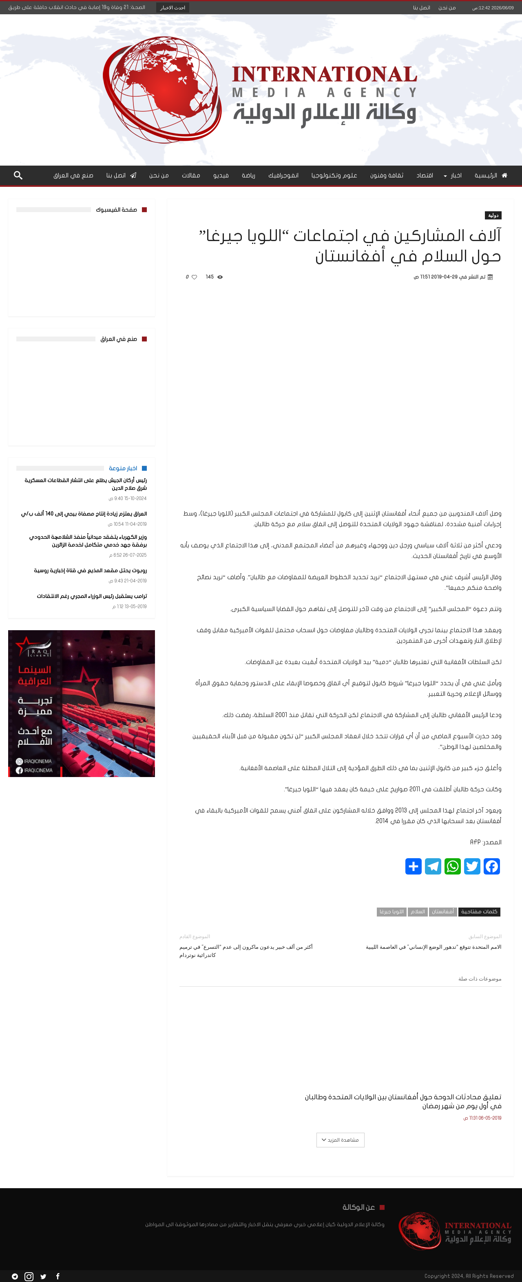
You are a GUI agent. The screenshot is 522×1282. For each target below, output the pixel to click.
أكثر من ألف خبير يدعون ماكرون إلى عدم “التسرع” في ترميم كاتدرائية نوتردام (253, 945)
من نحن (447, 8)
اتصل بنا (421, 8)
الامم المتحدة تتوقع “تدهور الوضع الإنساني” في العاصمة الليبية (427, 941)
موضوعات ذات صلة (480, 978)
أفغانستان (443, 911)
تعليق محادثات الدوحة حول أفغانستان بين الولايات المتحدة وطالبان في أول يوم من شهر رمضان (456, 1091)
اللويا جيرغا (392, 911)
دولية (493, 215)
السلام (418, 911)
